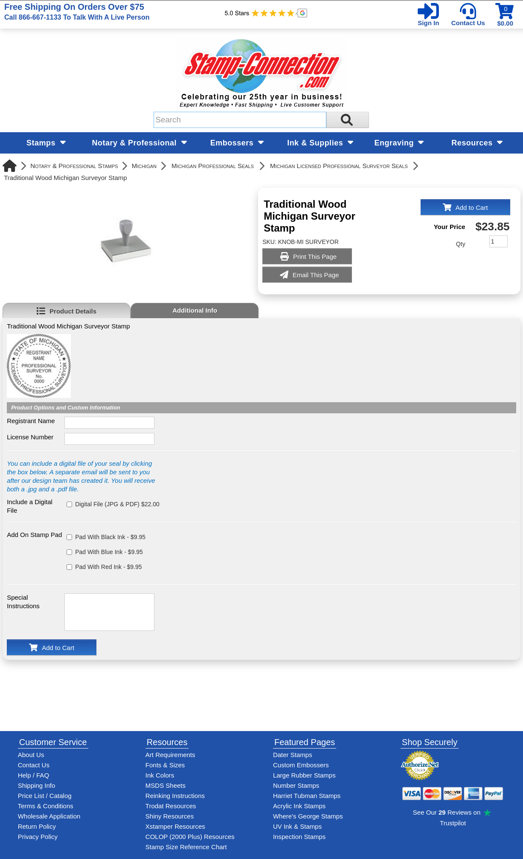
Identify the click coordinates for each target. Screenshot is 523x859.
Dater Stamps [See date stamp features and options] (292, 754)
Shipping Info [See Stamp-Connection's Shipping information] (36, 785)
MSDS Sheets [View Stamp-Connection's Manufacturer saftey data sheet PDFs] (165, 785)
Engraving (399, 143)
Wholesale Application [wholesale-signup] (49, 816)
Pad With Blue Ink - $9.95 (109, 551)
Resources (477, 143)
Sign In (428, 22)
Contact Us (468, 22)
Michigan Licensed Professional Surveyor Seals (339, 165)
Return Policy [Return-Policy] (37, 826)
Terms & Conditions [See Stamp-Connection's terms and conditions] (45, 806)
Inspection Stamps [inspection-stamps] (299, 836)
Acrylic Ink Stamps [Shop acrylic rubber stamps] (299, 806)
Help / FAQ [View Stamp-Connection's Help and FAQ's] (33, 775)
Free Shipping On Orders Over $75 (76, 11)
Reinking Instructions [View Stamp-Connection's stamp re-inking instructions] (175, 795)
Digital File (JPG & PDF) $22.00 (117, 504)
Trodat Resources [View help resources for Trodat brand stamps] (170, 806)
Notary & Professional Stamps (74, 165)
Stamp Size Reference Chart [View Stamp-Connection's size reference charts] (186, 846)
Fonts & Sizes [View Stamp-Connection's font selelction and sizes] (165, 765)
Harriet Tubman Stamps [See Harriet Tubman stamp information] (306, 795)
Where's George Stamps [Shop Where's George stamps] (308, 816)
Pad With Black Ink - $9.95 (110, 537)
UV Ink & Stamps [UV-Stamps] (297, 826)
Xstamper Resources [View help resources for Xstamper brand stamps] (175, 826)
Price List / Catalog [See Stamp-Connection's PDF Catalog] (45, 795)
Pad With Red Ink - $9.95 (108, 566)
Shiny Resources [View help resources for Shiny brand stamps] (169, 816)
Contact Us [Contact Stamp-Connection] (33, 765)
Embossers (237, 143)
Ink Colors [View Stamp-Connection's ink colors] (159, 775)
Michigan (144, 165)
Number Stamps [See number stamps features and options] (296, 785)
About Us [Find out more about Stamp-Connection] (31, 754)
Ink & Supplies (320, 143)
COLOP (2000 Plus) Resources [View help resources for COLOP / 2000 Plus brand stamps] (190, 836)
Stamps (46, 143)
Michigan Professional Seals (212, 165)
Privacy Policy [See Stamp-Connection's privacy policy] (38, 836)
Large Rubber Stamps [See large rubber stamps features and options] (304, 775)
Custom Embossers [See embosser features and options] (301, 765)
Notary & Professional (139, 143)
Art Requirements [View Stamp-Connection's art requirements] (170, 754)
